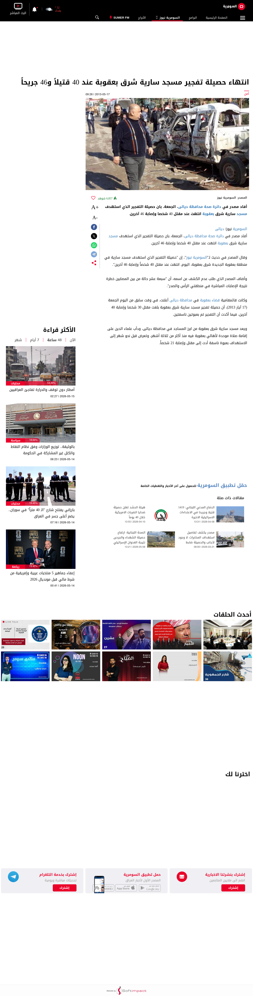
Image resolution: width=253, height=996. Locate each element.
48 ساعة (54, 340)
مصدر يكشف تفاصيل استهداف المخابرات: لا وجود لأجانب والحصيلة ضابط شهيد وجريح (196, 540)
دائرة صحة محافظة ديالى (199, 206)
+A (95, 207)
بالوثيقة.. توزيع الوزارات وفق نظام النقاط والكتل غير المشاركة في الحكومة (43, 450)
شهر (18, 340)
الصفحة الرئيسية (216, 17)
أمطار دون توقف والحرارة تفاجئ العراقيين (42, 390)
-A (94, 217)
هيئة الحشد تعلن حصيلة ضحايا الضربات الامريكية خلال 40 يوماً (129, 512)
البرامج (193, 17)
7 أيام (34, 340)
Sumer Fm (121, 17)
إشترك (64, 888)
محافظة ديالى (181, 300)
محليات (15, 383)
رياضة (15, 567)
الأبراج (142, 17)
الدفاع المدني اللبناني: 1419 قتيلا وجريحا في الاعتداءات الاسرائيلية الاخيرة (196, 512)
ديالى (219, 229)
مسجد (242, 213)
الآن (73, 340)
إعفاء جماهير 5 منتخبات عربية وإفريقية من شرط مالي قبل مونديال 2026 (42, 576)
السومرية (240, 229)
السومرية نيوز (167, 17)
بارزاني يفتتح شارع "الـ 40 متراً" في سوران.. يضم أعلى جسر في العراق (41, 513)
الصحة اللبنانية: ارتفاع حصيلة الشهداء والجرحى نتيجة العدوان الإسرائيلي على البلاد (129, 540)
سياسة (15, 440)
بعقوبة (208, 213)
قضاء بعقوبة (210, 300)
